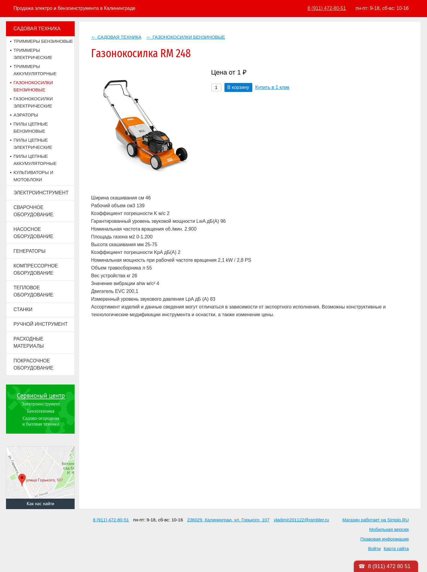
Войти (374, 548)
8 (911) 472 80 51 (389, 566)
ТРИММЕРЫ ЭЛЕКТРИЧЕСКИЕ (32, 54)
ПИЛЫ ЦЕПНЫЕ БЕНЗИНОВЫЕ (30, 127)
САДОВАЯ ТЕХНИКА (37, 28)
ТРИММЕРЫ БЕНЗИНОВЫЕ (43, 41)
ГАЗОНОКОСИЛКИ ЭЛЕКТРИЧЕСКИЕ (33, 102)
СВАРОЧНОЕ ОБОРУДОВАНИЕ (33, 211)
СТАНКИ (22, 309)
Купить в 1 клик (272, 87)
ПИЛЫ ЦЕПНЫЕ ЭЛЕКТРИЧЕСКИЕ (32, 143)
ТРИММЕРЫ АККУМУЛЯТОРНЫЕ (35, 70)
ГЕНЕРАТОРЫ (29, 251)
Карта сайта (396, 548)
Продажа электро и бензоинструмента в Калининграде (74, 8)
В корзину (238, 87)
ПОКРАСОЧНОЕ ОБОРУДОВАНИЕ (33, 364)
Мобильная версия (389, 529)
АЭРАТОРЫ (25, 114)
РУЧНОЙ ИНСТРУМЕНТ (40, 324)
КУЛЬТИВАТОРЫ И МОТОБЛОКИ (33, 176)
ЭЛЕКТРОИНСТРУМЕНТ (41, 192)
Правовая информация (384, 538)
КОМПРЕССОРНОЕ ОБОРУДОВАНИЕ (35, 269)
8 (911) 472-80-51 (326, 8)
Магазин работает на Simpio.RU (375, 519)
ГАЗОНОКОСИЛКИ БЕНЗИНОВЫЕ (33, 86)
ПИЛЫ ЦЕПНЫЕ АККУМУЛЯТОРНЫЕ (35, 160)
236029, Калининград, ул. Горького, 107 (228, 519)
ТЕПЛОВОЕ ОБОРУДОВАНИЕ (33, 291)
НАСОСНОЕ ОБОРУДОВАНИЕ (33, 233)
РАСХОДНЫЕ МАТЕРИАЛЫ (28, 342)
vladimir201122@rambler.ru (301, 519)
